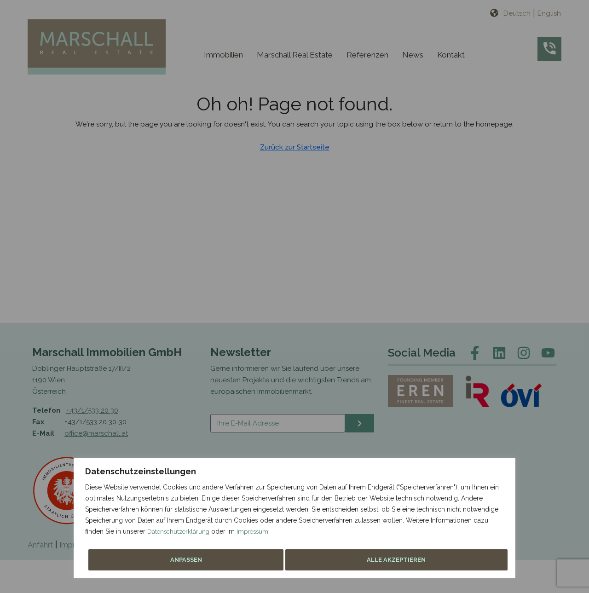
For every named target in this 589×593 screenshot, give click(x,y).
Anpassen (379, 560)
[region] (294, 296)
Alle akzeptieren (461, 560)
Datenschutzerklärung (179, 534)
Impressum (256, 534)
